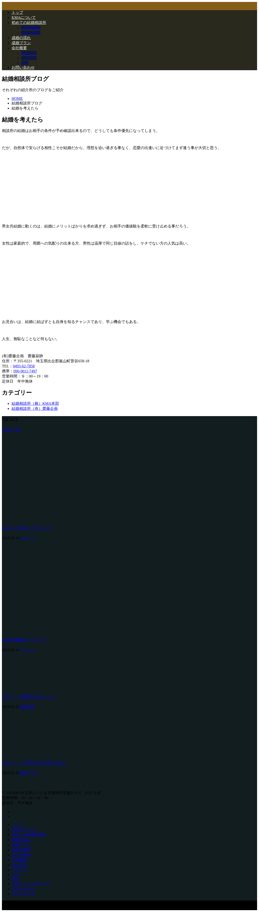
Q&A (16, 879)
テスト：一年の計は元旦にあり (34, 762)
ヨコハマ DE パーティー (26, 527)
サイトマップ (23, 894)
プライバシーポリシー (31, 884)
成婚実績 (27, 707)
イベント (27, 538)
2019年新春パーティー (24, 639)
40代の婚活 (30, 33)
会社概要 (19, 48)
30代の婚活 (30, 28)
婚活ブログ (29, 773)
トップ (17, 12)
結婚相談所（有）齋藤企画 (35, 408)
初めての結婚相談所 (29, 23)
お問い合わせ (23, 67)
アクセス (29, 58)
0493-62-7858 (24, 366)
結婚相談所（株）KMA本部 (35, 403)
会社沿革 (29, 53)
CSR (24, 63)
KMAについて (24, 17)
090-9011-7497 (25, 371)
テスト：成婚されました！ (29, 696)
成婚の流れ (21, 38)
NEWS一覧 (11, 430)
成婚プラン (21, 43)
